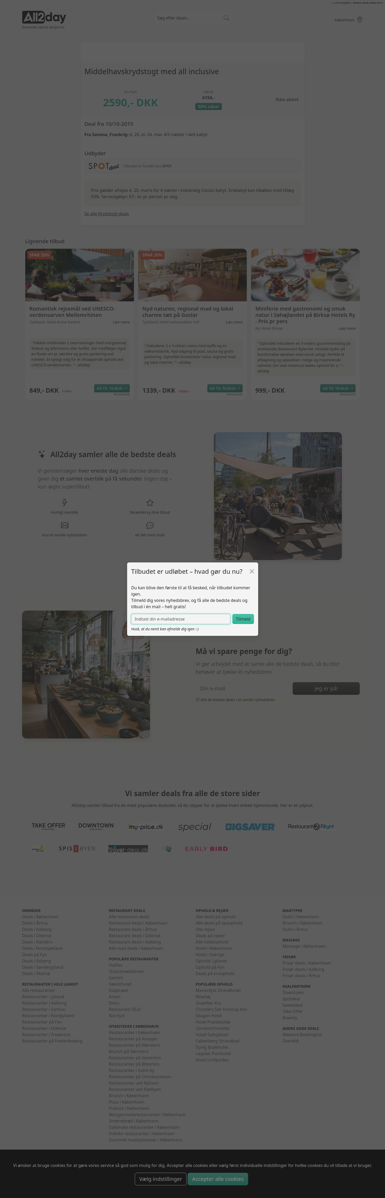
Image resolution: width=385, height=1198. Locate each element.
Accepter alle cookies (218, 1178)
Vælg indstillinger (160, 1178)
